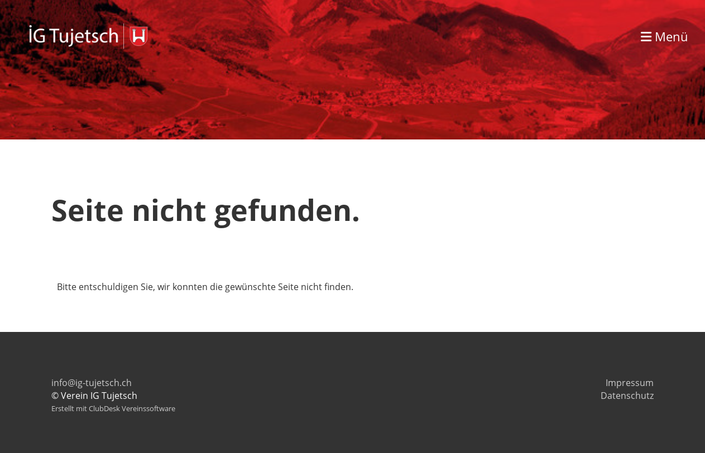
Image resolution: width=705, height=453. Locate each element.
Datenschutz (627, 395)
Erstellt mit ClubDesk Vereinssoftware (113, 408)
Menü (664, 36)
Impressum (630, 383)
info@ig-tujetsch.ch (91, 383)
